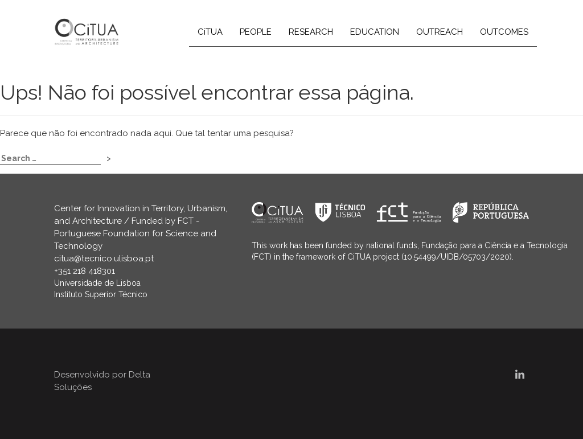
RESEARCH (311, 32)
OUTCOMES (504, 32)
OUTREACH (439, 32)
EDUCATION (374, 32)
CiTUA (210, 32)
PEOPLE (256, 32)
